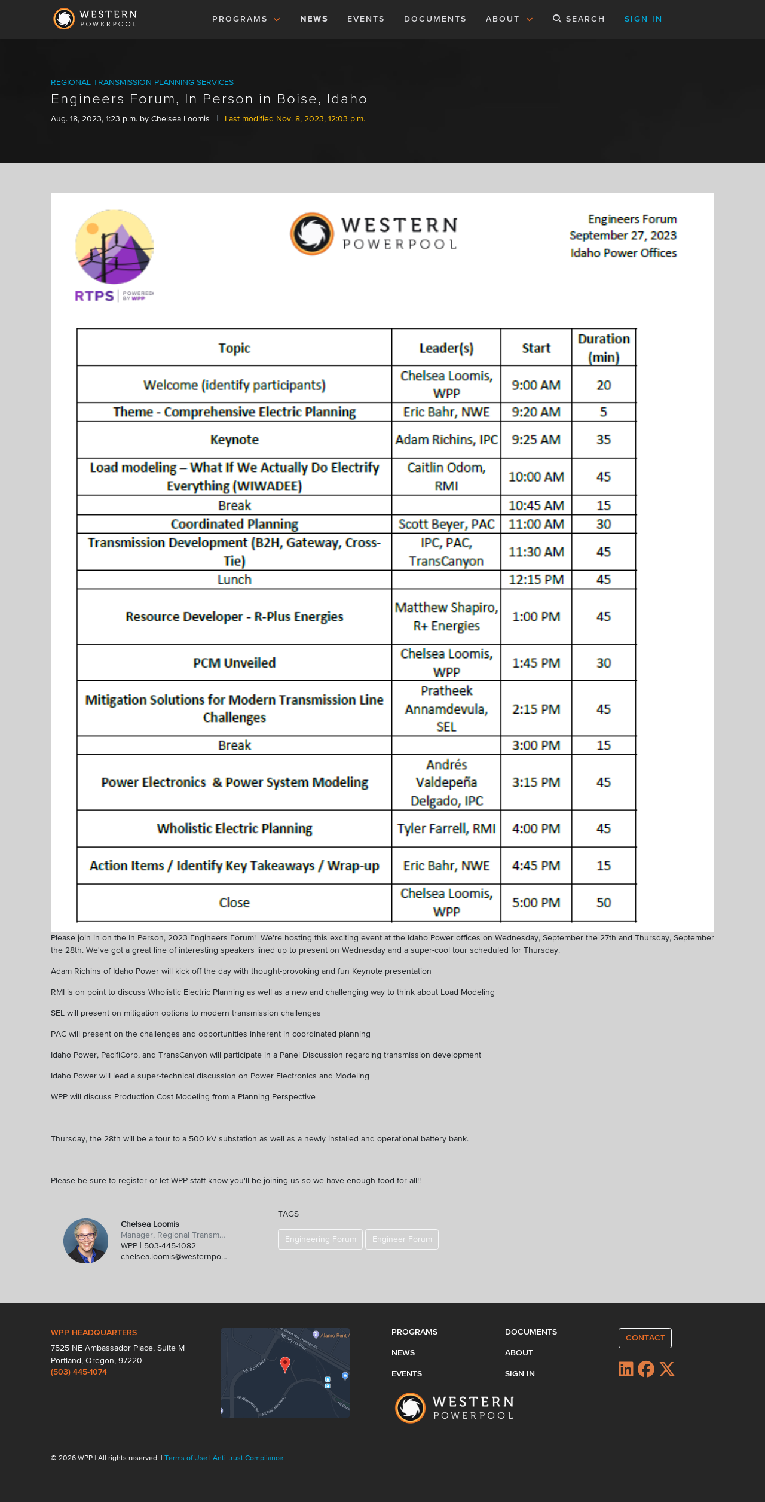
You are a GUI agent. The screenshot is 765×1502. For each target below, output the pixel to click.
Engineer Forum (402, 1239)
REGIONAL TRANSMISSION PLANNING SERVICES (142, 82)
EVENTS (368, 18)
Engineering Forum (320, 1239)
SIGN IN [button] (644, 19)
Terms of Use (186, 1458)
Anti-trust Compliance (248, 1458)
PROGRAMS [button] (246, 19)
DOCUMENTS (435, 19)
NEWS (314, 19)
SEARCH (579, 18)
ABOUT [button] (510, 19)
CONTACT (645, 1338)
